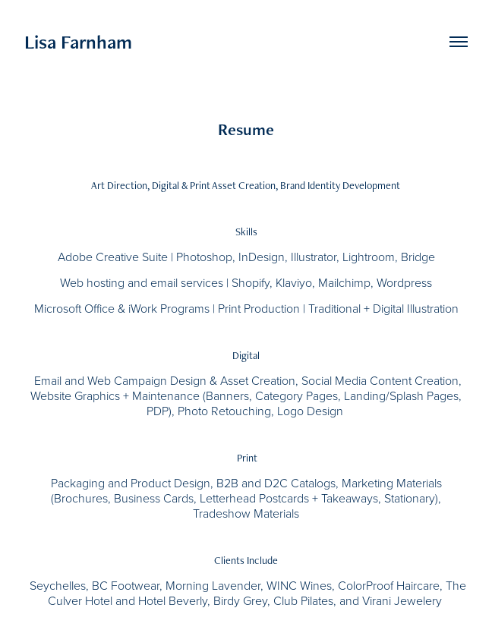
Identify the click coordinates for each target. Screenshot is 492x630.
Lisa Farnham (78, 42)
